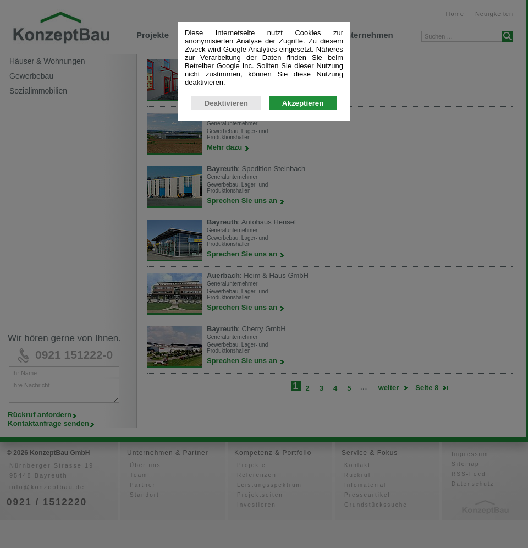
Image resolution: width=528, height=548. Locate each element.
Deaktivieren (226, 202)
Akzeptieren (303, 202)
